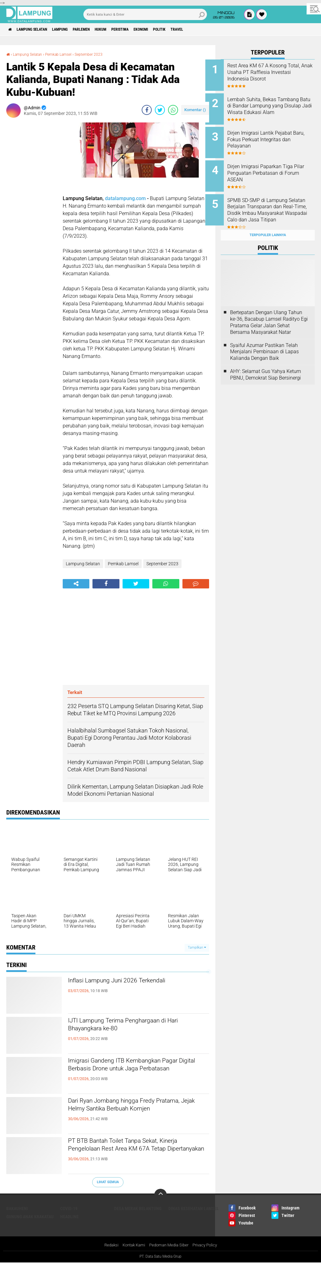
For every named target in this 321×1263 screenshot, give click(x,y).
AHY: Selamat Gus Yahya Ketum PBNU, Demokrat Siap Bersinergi (265, 362)
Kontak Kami (131, 1245)
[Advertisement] (31, 216)
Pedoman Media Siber (169, 1245)
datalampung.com (125, 198)
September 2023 (101, 54)
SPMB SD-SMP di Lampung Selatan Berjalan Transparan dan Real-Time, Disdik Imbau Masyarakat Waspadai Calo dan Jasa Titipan (274, 205)
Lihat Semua (108, 1182)
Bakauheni (17, 1208)
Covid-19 (68, 1208)
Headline (69, 1216)
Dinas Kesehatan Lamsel (193, 1208)
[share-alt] (76, 583)
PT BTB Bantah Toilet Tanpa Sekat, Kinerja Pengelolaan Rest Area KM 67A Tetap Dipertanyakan (136, 1152)
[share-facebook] (147, 110)
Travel (219, 29)
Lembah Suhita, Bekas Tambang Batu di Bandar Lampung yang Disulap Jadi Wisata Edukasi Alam (274, 107)
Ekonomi (174, 29)
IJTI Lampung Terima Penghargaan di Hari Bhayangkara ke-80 (134, 1027)
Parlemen (100, 29)
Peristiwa (148, 29)
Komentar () (195, 109)
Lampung (73, 29)
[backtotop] (160, 1194)
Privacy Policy (208, 1245)
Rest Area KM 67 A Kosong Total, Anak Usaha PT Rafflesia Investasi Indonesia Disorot (274, 75)
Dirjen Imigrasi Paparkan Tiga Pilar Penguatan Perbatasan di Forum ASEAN (276, 167)
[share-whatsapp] (173, 110)
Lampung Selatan (39, 29)
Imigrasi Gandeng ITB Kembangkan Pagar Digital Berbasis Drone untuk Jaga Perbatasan (130, 1072)
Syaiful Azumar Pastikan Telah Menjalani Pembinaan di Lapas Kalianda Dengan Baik (264, 339)
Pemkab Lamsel (66, 54)
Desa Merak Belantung (137, 1208)
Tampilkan (197, 947)
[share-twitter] (160, 110)
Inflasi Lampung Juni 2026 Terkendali (134, 981)
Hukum (124, 29)
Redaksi (107, 1245)
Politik (197, 29)
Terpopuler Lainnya (268, 223)
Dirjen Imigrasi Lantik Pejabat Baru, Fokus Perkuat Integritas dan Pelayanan (276, 135)
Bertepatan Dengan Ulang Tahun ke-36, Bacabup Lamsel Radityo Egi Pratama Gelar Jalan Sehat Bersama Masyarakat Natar (269, 310)
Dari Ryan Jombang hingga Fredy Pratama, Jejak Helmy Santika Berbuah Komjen (136, 1112)
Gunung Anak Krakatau (30, 1216)
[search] (145, 14)
